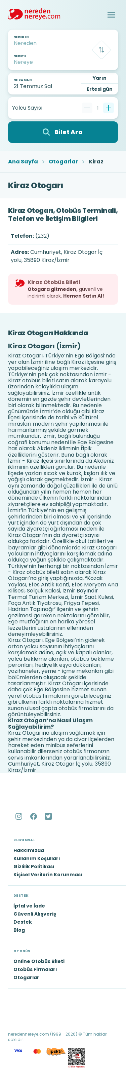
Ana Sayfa (23, 161)
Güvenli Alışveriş (34, 914)
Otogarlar (63, 161)
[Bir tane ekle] (108, 108)
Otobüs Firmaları (35, 969)
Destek (22, 922)
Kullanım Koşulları (36, 858)
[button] (111, 15)
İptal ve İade (29, 905)
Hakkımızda (28, 850)
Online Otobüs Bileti (39, 961)
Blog (19, 930)
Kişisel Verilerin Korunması (47, 874)
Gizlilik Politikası (33, 866)
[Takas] (101, 49)
